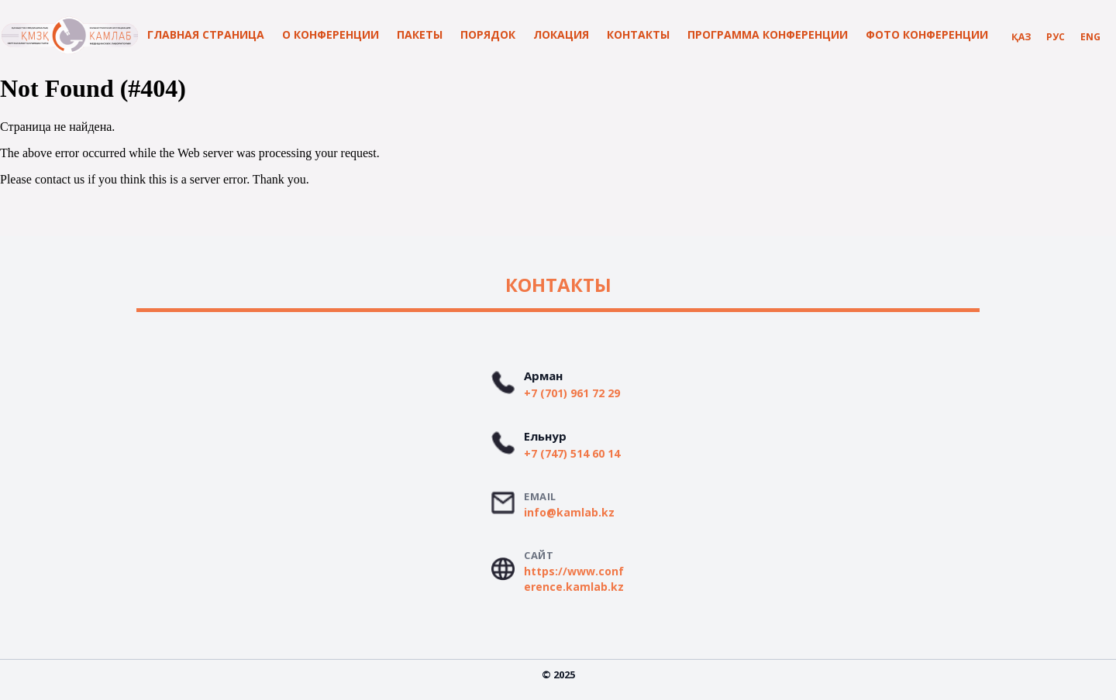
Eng (1090, 37)
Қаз (1021, 37)
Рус (1055, 37)
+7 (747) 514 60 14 (572, 453)
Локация (561, 34)
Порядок (487, 34)
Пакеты (420, 34)
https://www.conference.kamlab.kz (574, 579)
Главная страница (205, 34)
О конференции (330, 34)
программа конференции (767, 34)
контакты (638, 34)
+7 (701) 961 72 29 (572, 393)
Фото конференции (927, 34)
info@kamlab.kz (569, 512)
